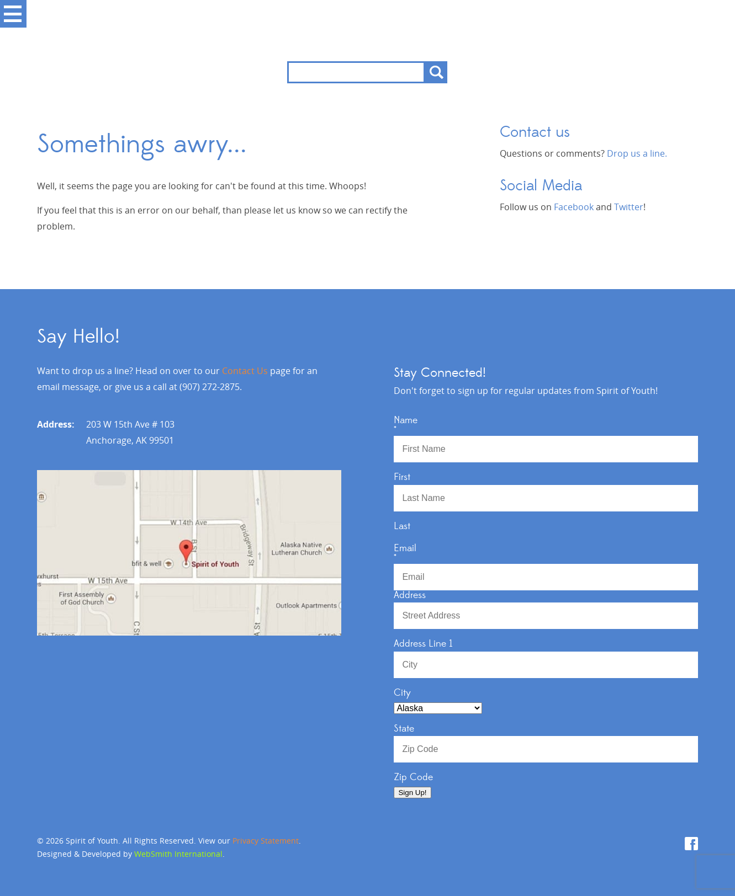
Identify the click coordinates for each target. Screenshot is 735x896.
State (404, 729)
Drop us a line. (637, 153)
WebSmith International (178, 854)
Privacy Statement (265, 840)
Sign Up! (412, 792)
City (402, 693)
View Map (189, 553)
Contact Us (245, 371)
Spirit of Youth (367, 30)
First (402, 477)
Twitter (628, 207)
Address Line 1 (423, 644)
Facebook (574, 207)
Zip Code (413, 777)
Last (402, 526)
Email (546, 552)
